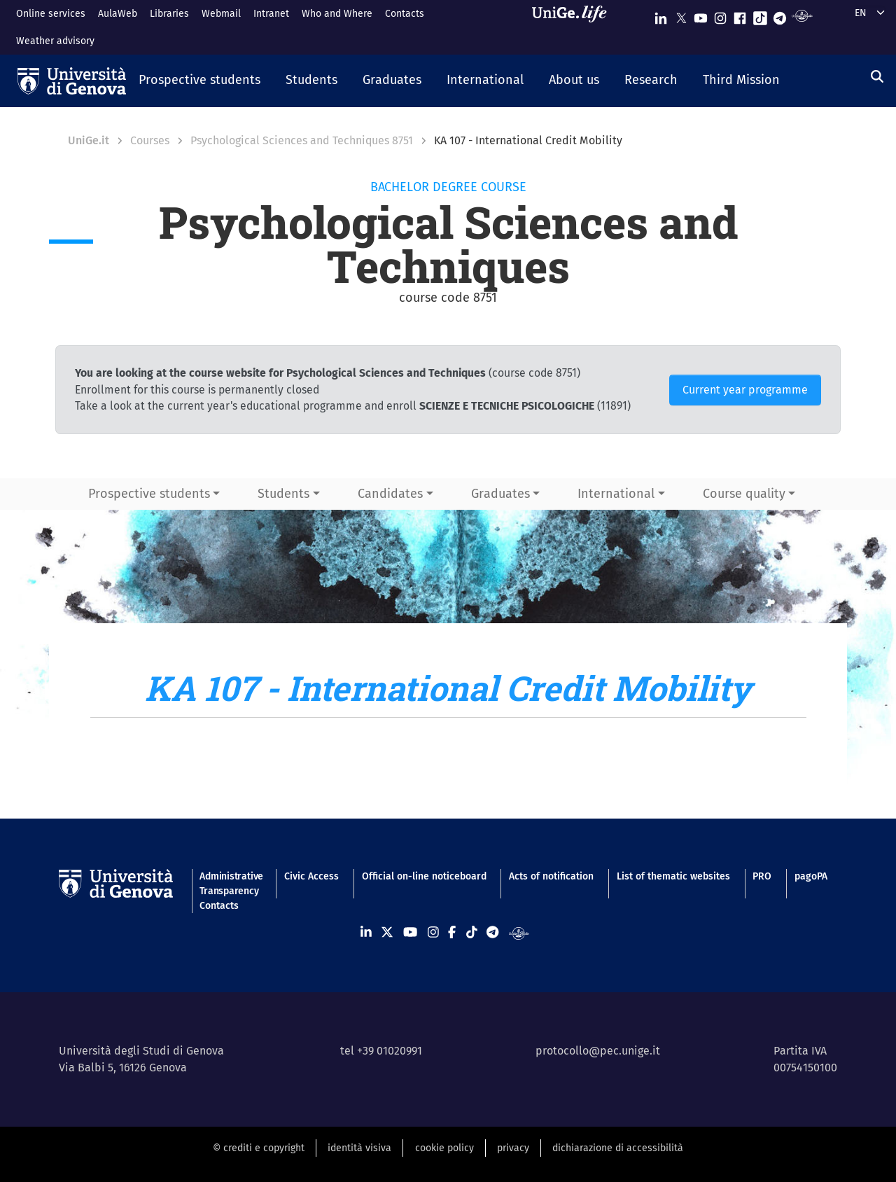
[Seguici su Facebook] (740, 15)
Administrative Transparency (230, 883)
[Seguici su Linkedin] (660, 15)
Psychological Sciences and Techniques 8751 (301, 140)
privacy (513, 1148)
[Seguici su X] (681, 15)
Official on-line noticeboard (424, 876)
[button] (199, 81)
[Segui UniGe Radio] (802, 15)
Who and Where (337, 14)
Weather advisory (55, 41)
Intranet (271, 14)
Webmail (221, 14)
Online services (50, 14)
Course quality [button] (744, 493)
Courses (149, 140)
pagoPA (810, 876)
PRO (761, 876)
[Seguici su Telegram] (780, 15)
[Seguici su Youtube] (700, 15)
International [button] (616, 493)
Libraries (169, 14)
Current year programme (745, 389)
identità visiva (359, 1148)
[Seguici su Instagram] (720, 15)
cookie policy (444, 1148)
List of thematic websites (673, 876)
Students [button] (283, 493)
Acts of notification (551, 876)
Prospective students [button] (149, 493)
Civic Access (311, 876)
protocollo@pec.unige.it (598, 1050)
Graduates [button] (500, 493)
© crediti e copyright (258, 1148)
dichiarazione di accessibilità (617, 1148)
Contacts (404, 14)
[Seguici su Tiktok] (760, 15)
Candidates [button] (390, 493)
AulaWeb (117, 14)
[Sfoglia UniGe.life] (574, 27)
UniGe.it (88, 140)
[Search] (877, 77)
